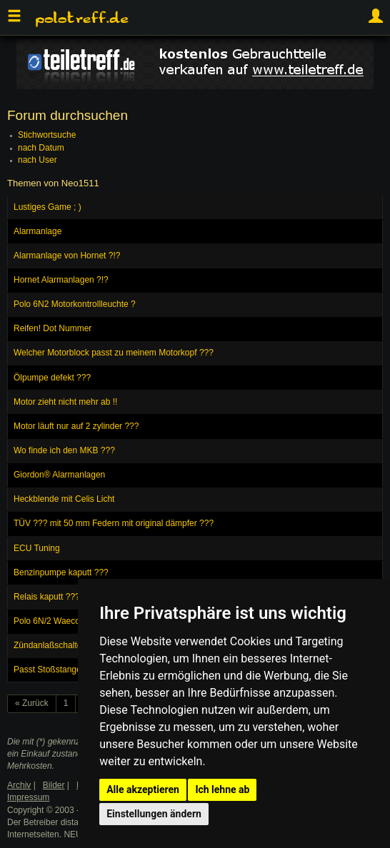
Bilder (54, 785)
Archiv (19, 785)
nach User (37, 160)
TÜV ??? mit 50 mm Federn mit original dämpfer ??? (114, 523)
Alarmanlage (37, 231)
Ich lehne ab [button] (222, 789)
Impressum (28, 797)
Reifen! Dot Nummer (52, 328)
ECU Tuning (37, 548)
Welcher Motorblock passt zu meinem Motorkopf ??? (114, 353)
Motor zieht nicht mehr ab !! (65, 402)
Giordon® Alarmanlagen (59, 475)
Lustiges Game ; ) (47, 207)
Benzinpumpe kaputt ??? (61, 572)
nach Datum (41, 148)
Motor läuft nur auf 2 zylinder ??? (76, 426)
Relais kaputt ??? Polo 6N (63, 597)
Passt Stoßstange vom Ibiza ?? (73, 670)
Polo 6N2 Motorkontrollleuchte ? (75, 304)
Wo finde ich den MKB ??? (64, 450)
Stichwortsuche (47, 135)
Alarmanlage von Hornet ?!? (67, 256)
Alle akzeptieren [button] (142, 789)
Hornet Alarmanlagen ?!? (61, 280)
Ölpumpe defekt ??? (52, 378)
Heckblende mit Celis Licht (64, 499)
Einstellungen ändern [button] (153, 813)
